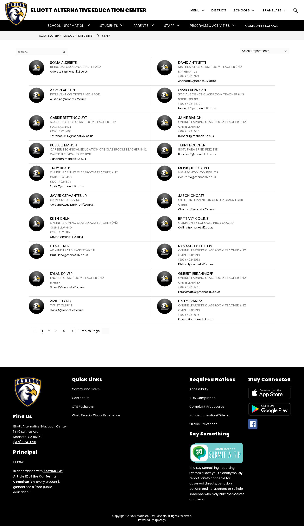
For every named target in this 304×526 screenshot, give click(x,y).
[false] (42, 52)
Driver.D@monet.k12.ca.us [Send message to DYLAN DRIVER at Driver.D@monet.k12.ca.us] (67, 287)
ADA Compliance (202, 398)
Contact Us (80, 398)
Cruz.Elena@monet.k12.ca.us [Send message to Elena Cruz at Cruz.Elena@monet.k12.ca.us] (69, 255)
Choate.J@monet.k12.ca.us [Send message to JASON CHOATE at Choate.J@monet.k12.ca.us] (196, 209)
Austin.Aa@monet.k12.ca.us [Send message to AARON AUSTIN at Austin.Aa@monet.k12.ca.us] (68, 99)
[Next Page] (72, 331)
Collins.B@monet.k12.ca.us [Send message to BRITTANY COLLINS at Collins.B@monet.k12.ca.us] (195, 227)
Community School (261, 25)
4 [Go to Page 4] (64, 331)
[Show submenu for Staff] (169, 25)
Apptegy (160, 520)
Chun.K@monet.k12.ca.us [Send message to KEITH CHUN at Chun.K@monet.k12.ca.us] (67, 237)
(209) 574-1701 (24, 442)
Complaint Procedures (206, 406)
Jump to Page (89, 331)
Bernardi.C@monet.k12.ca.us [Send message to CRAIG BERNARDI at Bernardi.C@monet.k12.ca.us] (197, 108)
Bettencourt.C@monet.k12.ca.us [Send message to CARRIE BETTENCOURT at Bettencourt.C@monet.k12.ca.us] (71, 136)
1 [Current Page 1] (42, 331)
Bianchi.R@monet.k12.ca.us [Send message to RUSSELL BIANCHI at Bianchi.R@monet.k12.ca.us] (68, 159)
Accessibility (198, 389)
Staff (106, 36)
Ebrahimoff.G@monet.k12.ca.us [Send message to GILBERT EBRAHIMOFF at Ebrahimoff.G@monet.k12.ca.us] (199, 292)
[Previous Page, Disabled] (34, 331)
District (218, 10)
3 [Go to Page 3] (56, 331)
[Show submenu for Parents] (141, 25)
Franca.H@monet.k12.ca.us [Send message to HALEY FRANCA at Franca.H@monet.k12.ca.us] (196, 319)
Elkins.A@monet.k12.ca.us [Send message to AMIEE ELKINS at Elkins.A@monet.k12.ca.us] (66, 310)
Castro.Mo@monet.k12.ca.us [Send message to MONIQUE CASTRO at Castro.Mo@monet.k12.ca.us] (197, 177)
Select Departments (255, 51)
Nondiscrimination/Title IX (208, 415)
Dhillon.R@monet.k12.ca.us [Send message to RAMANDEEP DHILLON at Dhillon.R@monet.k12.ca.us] (195, 264)
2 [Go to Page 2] (49, 331)
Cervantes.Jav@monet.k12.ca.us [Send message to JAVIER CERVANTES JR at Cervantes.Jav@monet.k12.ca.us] (71, 205)
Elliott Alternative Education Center (66, 36)
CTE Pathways (83, 406)
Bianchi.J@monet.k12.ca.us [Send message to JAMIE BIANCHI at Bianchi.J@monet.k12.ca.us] (196, 136)
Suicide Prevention (203, 424)
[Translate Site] (274, 10)
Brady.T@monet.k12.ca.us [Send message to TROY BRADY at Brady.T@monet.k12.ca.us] (67, 186)
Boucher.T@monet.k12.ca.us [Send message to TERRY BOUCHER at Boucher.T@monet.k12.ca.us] (197, 154)
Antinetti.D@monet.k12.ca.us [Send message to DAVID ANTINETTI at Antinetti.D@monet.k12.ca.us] (197, 81)
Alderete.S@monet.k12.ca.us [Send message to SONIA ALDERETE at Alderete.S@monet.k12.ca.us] (69, 72)
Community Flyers (86, 389)
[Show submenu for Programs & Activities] (210, 25)
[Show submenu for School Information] (66, 25)
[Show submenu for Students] (109, 25)
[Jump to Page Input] (105, 331)
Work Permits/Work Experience (96, 415)
